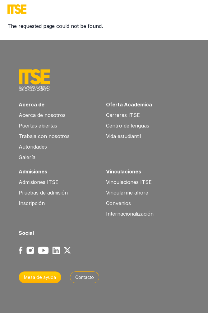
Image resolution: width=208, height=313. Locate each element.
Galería (27, 157)
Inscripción (32, 203)
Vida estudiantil (123, 136)
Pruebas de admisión (43, 193)
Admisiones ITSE (38, 182)
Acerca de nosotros (42, 115)
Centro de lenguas (127, 126)
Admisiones (33, 171)
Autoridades (33, 147)
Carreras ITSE (123, 115)
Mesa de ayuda (40, 277)
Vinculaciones (123, 171)
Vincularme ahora (127, 193)
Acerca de (31, 104)
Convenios (118, 203)
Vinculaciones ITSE (129, 182)
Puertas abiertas (38, 126)
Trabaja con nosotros (44, 136)
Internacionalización (130, 214)
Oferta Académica (129, 104)
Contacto (84, 277)
